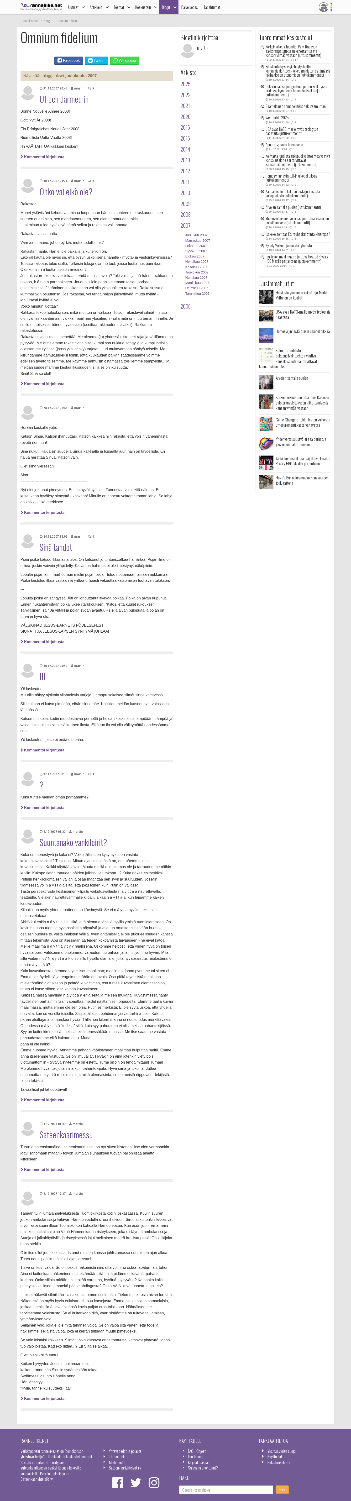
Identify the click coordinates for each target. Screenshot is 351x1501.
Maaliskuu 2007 (197, 283)
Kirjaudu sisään (199, 1462)
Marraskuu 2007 (197, 240)
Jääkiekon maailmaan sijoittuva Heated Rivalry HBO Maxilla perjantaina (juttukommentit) (297, 259)
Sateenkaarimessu (66, 1134)
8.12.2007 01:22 (53, 831)
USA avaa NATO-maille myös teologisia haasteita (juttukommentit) (292, 131)
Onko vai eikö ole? (66, 191)
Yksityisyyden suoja (281, 1451)
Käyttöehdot (276, 1456)
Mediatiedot (117, 1462)
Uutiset (73, 7)
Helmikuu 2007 (196, 288)
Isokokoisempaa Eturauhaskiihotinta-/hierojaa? (298, 234)
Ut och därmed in (64, 99)
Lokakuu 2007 (196, 246)
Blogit (166, 7)
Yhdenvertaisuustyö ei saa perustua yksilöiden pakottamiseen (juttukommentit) (297, 220)
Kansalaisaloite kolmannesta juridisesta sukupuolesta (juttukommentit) (293, 194)
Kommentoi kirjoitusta (42, 157)
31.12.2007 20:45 (53, 88)
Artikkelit (96, 7)
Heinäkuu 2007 (197, 261)
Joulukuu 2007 (196, 235)
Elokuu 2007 (194, 256)
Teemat (119, 7)
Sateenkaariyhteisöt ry (125, 1467)
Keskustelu (143, 7)
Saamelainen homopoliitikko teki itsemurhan (296, 106)
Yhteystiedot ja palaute (125, 1451)
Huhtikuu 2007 (196, 277)
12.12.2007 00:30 (53, 774)
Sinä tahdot (56, 547)
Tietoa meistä (118, 1456)
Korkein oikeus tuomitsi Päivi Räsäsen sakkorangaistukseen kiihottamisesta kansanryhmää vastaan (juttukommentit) (293, 51)
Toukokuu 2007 (197, 272)
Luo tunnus (195, 1456)
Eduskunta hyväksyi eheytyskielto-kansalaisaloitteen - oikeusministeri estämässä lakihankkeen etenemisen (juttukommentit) (298, 71)
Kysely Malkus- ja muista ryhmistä (289, 245)
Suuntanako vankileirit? (73, 842)
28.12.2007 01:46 (53, 407)
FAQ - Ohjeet (197, 1451)
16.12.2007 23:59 (53, 665)
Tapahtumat (212, 7)
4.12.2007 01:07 (53, 1124)
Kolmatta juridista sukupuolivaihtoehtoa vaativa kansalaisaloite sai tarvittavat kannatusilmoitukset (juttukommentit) (298, 160)
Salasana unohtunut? (203, 1467)
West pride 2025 (277, 118)
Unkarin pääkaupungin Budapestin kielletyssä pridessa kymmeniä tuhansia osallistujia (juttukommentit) (296, 91)
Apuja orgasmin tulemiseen (284, 144)
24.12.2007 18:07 (53, 536)
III (42, 676)
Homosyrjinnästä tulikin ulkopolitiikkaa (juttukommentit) (291, 178)
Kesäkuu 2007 (196, 267)
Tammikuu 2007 (197, 293)
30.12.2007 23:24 (53, 180)
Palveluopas (189, 7)
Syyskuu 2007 (196, 251)
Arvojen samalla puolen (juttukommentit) (293, 207)
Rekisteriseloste (278, 1462)
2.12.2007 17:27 (53, 1193)
